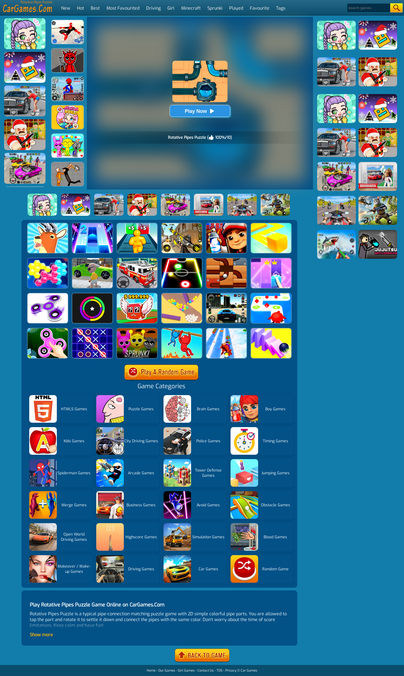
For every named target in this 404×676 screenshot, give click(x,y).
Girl (171, 8)
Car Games (249, 670)
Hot (80, 8)
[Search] (368, 7)
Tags (280, 8)
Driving (153, 8)
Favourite (259, 8)
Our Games (166, 670)
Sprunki (215, 8)
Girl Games (186, 670)
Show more (41, 635)
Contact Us (205, 670)
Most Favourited (123, 8)
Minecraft (191, 8)
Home (151, 670)
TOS (219, 670)
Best (95, 8)
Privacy (230, 670)
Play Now (200, 111)
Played (236, 8)
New (65, 8)
